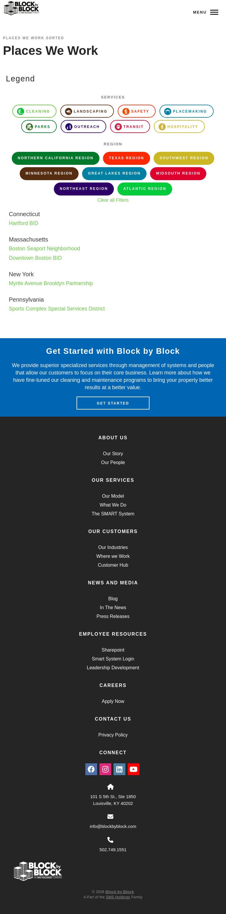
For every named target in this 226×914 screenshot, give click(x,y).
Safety (135, 111)
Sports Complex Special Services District (57, 309)
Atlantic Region (144, 189)
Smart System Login (113, 658)
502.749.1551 (113, 849)
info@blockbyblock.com (113, 826)
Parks (38, 126)
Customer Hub (113, 565)
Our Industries (113, 547)
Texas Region (126, 158)
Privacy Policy (113, 734)
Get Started (113, 403)
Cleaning (33, 111)
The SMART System (113, 513)
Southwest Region (183, 158)
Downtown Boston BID (35, 258)
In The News (113, 607)
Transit (129, 126)
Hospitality (178, 126)
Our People (113, 462)
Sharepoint (113, 649)
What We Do (113, 504)
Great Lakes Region (114, 173)
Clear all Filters (113, 200)
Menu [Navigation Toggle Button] (205, 12)
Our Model (113, 496)
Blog (113, 598)
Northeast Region (84, 189)
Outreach (82, 126)
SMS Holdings (118, 897)
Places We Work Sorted (33, 38)
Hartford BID (23, 223)
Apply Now (113, 701)
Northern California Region (56, 158)
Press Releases (113, 616)
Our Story (113, 453)
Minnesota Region (49, 173)
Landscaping (86, 111)
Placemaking (185, 111)
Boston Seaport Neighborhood (44, 248)
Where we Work (113, 556)
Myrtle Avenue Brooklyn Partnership (51, 283)
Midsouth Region (178, 173)
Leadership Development (113, 667)
